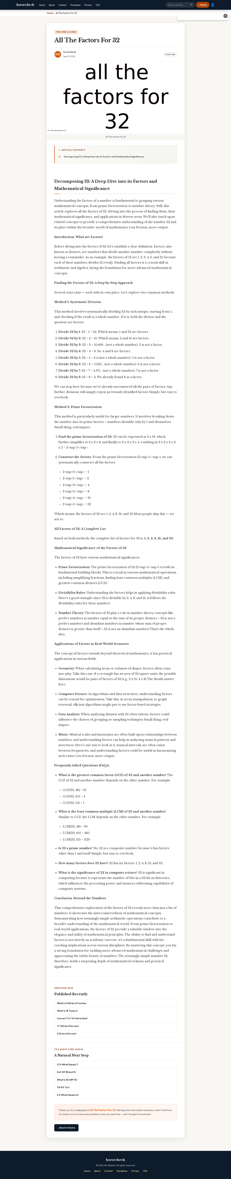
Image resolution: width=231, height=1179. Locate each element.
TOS (98, 5)
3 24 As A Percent (66, 1033)
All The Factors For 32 (102, 1110)
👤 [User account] (213, 4)
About (52, 5)
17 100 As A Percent (68, 1026)
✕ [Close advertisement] (226, 15)
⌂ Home (203, 5)
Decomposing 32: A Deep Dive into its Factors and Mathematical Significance (104, 156)
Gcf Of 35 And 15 (66, 1072)
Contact (62, 5)
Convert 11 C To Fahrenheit (72, 1018)
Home (42, 5)
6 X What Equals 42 (67, 1094)
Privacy (88, 5)
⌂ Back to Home (66, 1127)
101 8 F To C (63, 1087)
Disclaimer (75, 5)
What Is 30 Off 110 (67, 1079)
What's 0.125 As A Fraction (71, 1003)
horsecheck (25, 5)
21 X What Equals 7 (67, 1064)
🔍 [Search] (191, 5)
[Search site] (180, 4)
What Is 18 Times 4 (67, 1010)
